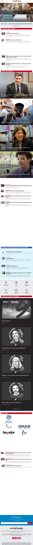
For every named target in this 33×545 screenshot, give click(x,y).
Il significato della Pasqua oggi (12, 33)
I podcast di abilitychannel (10, 296)
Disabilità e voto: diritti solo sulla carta (14, 39)
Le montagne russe (10, 258)
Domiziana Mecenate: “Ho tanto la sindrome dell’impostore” (14, 348)
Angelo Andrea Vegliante (5, 350)
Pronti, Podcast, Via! (6, 320)
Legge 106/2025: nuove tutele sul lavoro (13, 465)
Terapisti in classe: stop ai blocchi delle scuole (14, 190)
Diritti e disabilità (8, 32)
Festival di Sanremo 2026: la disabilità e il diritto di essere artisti (18, 185)
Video (7, 55)
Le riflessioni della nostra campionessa (14, 251)
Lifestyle (2, 146)
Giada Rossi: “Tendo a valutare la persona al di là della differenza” (15, 375)
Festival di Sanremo (8, 184)
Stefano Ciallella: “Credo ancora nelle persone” (11, 402)
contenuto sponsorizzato (9, 458)
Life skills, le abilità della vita (12, 266)
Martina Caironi (8, 257)
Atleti (3, 374)
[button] (28, 1)
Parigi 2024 (2, 121)
